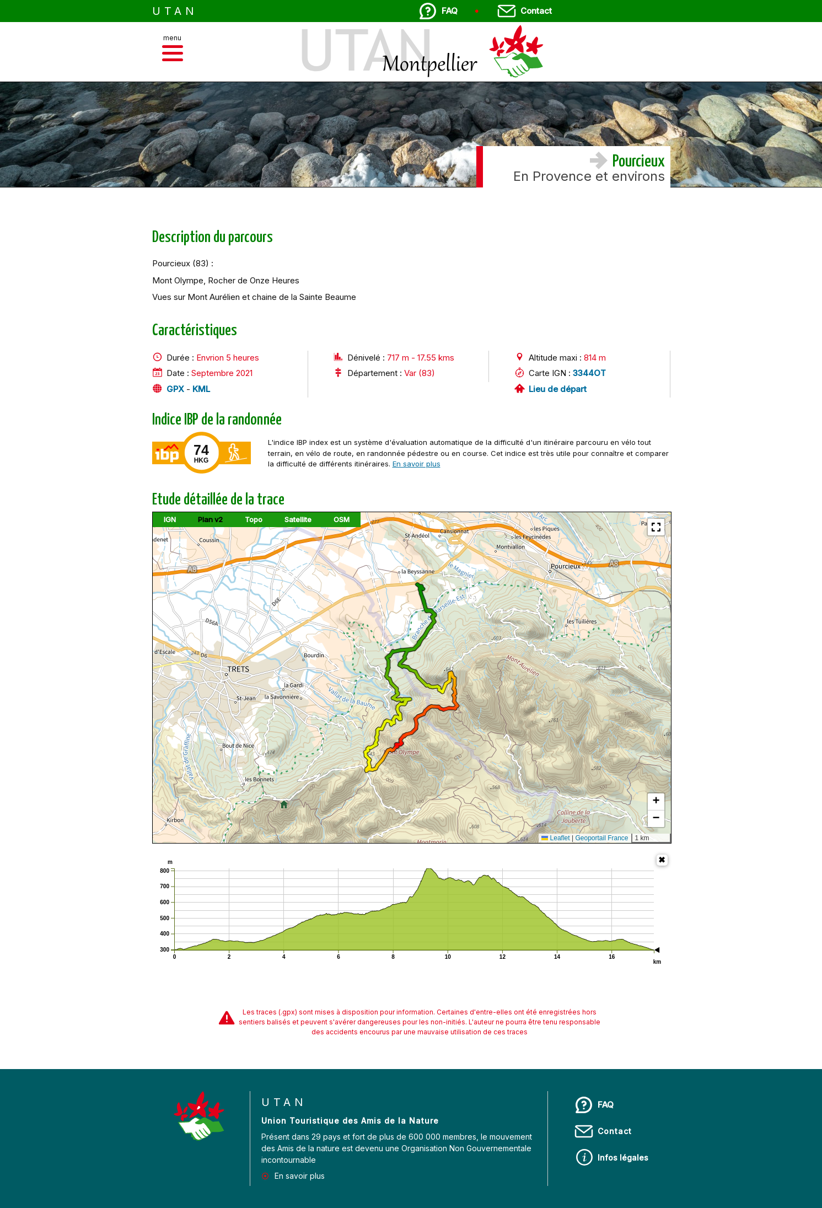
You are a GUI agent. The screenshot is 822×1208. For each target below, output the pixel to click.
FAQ (450, 11)
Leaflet (555, 838)
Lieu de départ (558, 389)
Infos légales (623, 1157)
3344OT (589, 373)
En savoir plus (416, 463)
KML (201, 389)
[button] (172, 53)
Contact (536, 11)
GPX (175, 389)
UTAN (175, 11)
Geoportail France (601, 838)
